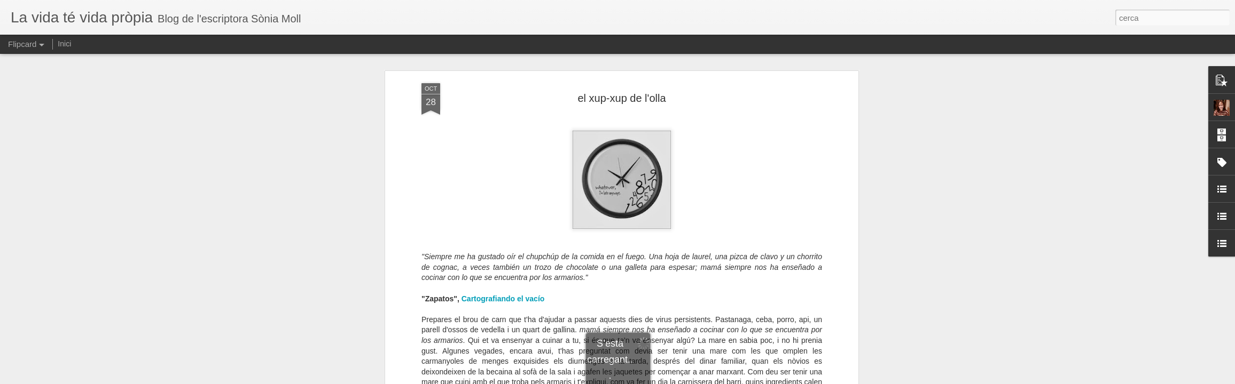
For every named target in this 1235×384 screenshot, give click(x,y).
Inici (64, 43)
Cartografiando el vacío (503, 298)
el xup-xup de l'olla (621, 98)
